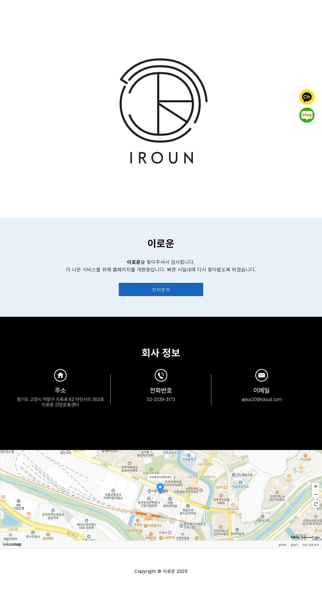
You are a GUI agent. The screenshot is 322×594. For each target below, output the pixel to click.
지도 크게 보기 (311, 544)
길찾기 (294, 544)
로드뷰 (282, 544)
